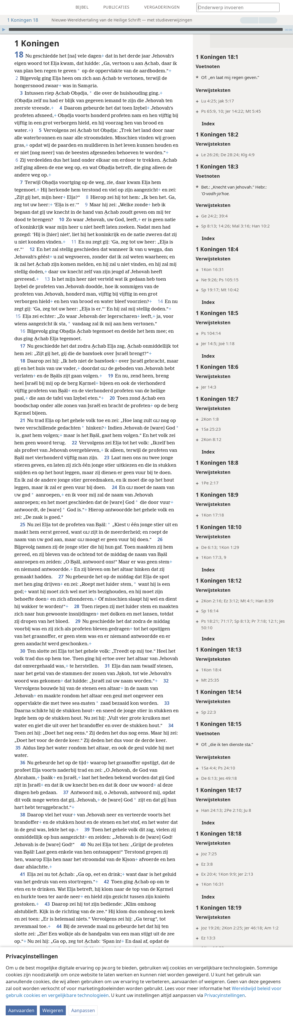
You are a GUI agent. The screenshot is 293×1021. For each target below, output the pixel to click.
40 (82, 844)
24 (114, 487)
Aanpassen (83, 1010)
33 (166, 703)
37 (65, 792)
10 (61, 219)
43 (47, 904)
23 (106, 457)
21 (22, 420)
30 (22, 651)
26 (159, 539)
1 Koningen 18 (19, 20)
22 (74, 443)
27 (60, 576)
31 (107, 666)
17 (22, 346)
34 (170, 725)
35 (17, 748)
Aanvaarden (21, 1010)
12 (31, 249)
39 (86, 829)
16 (22, 331)
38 (22, 815)
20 (112, 398)
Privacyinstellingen (224, 995)
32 (165, 681)
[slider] (146, 29)
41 (22, 874)
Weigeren (52, 1010)
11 (73, 242)
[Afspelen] (3, 29)
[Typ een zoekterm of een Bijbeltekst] (235, 7)
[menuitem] (8, 7)
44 (58, 926)
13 (47, 279)
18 (22, 361)
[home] (8, 7)
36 (22, 762)
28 (76, 606)
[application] (146, 29)
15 (17, 316)
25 (22, 524)
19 (110, 376)
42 (106, 881)
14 (160, 301)
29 (77, 621)
